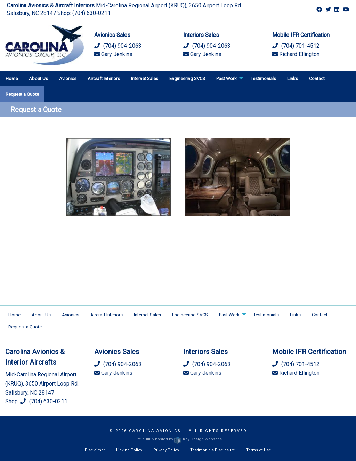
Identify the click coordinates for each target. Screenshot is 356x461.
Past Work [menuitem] (226, 78)
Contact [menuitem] (317, 78)
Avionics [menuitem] (67, 78)
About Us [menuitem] (38, 78)
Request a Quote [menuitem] (22, 94)
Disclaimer (95, 450)
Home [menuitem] (12, 78)
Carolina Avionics (155, 431)
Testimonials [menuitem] (263, 78)
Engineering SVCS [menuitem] (187, 78)
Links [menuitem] (292, 78)
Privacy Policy (166, 450)
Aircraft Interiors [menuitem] (104, 78)
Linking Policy (129, 450)
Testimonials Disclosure (212, 450)
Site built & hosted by (177, 439)
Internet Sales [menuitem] (144, 78)
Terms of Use (258, 450)
